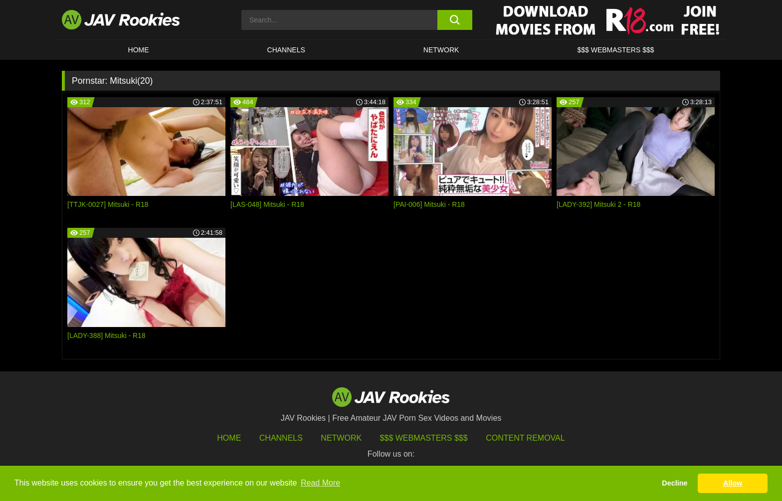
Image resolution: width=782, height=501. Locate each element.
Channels (286, 50)
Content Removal (525, 438)
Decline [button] (674, 483)
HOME (138, 50)
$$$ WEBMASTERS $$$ (615, 50)
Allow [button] (732, 483)
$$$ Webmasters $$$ (424, 438)
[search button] (454, 20)
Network (441, 50)
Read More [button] (320, 483)
